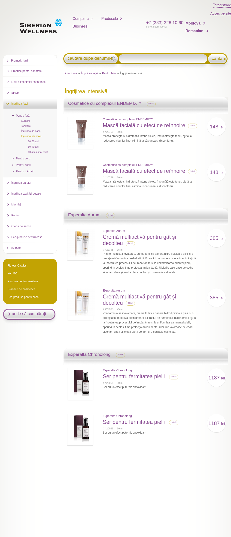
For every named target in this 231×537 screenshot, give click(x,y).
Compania (81, 19)
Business (80, 26)
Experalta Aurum (114, 231)
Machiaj (16, 204)
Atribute (16, 247)
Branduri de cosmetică (21, 289)
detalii (151, 103)
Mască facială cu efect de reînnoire (144, 125)
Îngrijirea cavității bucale (26, 193)
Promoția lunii (19, 60)
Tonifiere (26, 125)
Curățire (25, 120)
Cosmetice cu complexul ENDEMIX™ (128, 119)
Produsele (109, 19)
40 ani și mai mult (38, 152)
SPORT (16, 92)
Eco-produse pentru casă (26, 237)
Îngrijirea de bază (30, 131)
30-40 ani (33, 146)
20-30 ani (33, 141)
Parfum (15, 215)
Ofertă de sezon (21, 226)
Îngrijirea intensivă (31, 136)
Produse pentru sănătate (26, 71)
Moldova (193, 23)
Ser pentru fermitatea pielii (134, 376)
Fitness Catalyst (17, 265)
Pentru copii (23, 165)
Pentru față (109, 73)
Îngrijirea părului (21, 182)
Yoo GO (12, 273)
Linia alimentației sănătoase (28, 82)
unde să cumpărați (29, 313)
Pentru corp (23, 158)
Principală (71, 73)
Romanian (194, 31)
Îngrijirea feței (89, 73)
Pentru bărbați (24, 171)
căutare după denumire (89, 58)
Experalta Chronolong (117, 370)
